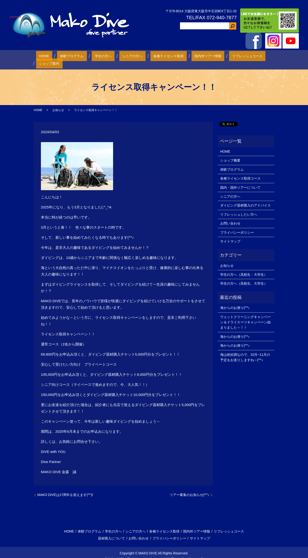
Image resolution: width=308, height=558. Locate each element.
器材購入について (111, 531)
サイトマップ (230, 234)
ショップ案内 (250, 56)
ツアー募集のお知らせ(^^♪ (189, 487)
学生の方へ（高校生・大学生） (243, 267)
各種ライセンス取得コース (240, 171)
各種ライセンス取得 (153, 56)
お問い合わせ (230, 216)
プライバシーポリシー (237, 225)
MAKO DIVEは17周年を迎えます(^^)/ (65, 487)
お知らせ (58, 102)
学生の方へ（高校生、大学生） (243, 276)
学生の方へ (99, 56)
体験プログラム (71, 56)
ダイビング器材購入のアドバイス (245, 198)
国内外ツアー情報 (186, 56)
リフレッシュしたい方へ (238, 207)
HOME (50, 56)
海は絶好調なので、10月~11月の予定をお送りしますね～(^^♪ (245, 349)
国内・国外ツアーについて (240, 180)
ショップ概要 (230, 153)
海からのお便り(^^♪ (235, 300)
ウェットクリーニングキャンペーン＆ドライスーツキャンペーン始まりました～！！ (245, 314)
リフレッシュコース (220, 56)
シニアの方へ (123, 56)
